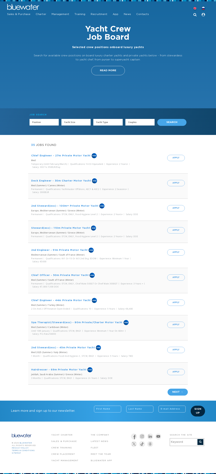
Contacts (142, 14)
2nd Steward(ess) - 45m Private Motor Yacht (63, 347)
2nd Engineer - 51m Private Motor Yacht (59, 250)
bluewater (26, 443)
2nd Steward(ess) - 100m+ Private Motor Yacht (64, 206)
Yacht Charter (62, 435)
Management (60, 14)
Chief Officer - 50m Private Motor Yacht (60, 275)
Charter (41, 14)
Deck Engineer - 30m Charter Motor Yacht (61, 181)
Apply (176, 158)
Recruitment (99, 14)
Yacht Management (64, 461)
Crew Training (61, 448)
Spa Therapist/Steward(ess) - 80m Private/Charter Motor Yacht (77, 322)
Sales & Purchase (19, 14)
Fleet (95, 448)
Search (171, 122)
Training (79, 14)
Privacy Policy (20, 448)
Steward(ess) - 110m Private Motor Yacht (60, 228)
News (127, 14)
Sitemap (16, 453)
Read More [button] (108, 70)
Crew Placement (63, 454)
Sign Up (197, 411)
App (115, 14)
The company (100, 435)
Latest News (100, 441)
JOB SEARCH (38, 115)
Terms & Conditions (23, 450)
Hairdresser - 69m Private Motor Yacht (58, 370)
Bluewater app (101, 461)
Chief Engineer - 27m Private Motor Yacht (61, 156)
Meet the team (101, 454)
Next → (177, 392)
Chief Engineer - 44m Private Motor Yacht (61, 300)
